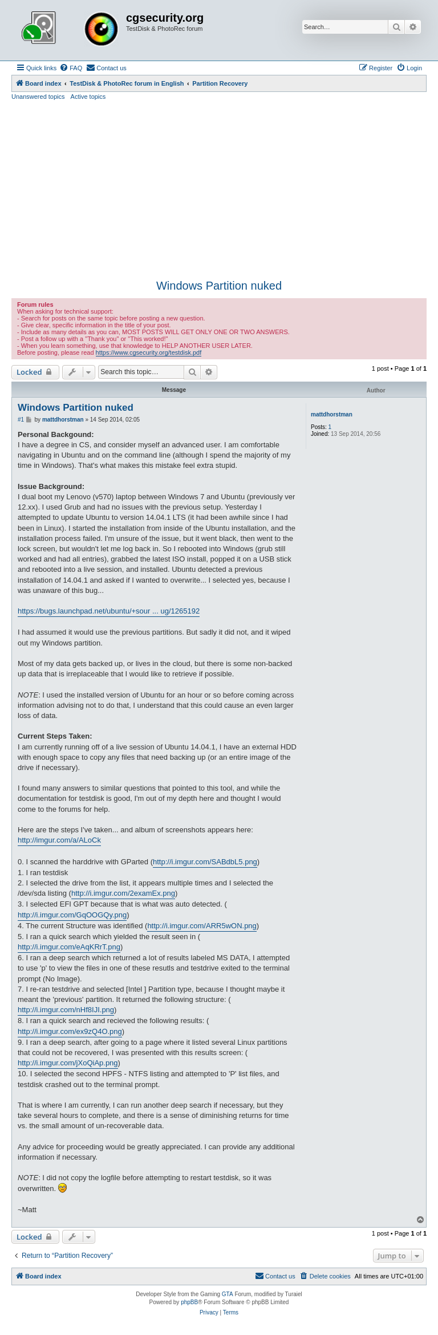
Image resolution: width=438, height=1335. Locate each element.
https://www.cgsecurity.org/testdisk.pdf (149, 352)
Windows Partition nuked (219, 285)
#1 (21, 419)
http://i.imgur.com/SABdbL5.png (205, 861)
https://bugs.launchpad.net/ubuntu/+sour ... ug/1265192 (109, 611)
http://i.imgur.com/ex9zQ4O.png (70, 1031)
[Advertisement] (219, 190)
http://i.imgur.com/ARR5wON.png (201, 925)
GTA (227, 1294)
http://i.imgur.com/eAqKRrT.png (69, 947)
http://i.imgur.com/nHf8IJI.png (66, 1009)
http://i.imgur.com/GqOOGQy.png (72, 915)
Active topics (88, 96)
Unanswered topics (38, 96)
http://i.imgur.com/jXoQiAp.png (68, 1063)
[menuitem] (70, 68)
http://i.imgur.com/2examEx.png (123, 893)
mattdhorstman (331, 414)
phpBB (189, 1302)
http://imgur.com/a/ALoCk (59, 840)
